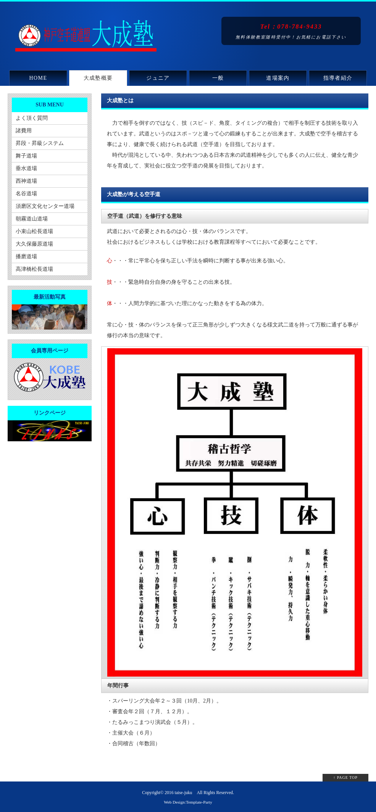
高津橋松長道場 (34, 269)
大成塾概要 (98, 78)
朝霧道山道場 (32, 219)
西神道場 (26, 181)
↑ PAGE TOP (345, 777)
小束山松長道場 (34, 231)
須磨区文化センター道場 (45, 206)
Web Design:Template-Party (188, 802)
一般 (218, 78)
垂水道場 (26, 168)
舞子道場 (26, 156)
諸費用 (24, 130)
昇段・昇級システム (40, 143)
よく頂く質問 (32, 118)
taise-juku (183, 792)
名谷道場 (26, 193)
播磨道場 (26, 256)
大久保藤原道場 (34, 244)
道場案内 (278, 78)
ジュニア (158, 78)
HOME (38, 78)
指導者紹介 (338, 78)
